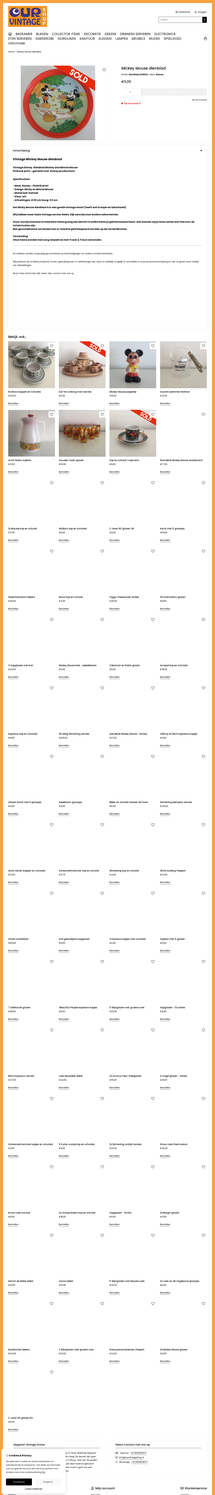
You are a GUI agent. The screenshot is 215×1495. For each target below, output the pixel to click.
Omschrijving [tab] (107, 150)
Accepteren (19, 1481)
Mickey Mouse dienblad (29, 51)
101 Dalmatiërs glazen (172, 424)
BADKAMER (24, 34)
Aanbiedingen (15, 1332)
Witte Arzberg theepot (173, 698)
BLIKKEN (42, 34)
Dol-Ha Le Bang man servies (75, 219)
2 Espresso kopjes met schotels (127, 766)
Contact (185, 1322)
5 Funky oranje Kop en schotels (77, 971)
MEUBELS (138, 38)
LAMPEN (121, 38)
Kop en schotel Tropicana (124, 287)
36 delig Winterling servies (74, 561)
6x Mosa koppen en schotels (24, 219)
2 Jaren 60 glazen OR (121, 356)
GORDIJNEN (67, 38)
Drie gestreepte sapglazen (74, 766)
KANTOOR (87, 38)
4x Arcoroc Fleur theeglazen (125, 903)
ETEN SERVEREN (20, 38)
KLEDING (105, 38)
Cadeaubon (14, 1327)
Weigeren (48, 1481)
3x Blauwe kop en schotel (22, 356)
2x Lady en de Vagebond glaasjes (179, 1108)
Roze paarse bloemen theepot (126, 1177)
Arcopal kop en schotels (174, 492)
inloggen (201, 11)
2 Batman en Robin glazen (124, 492)
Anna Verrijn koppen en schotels (26, 698)
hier (44, 1472)
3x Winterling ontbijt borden (125, 971)
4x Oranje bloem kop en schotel (77, 1040)
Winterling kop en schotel (124, 698)
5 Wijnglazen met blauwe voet (127, 1108)
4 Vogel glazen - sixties (173, 903)
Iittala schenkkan (18, 766)
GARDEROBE (44, 38)
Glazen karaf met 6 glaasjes (25, 629)
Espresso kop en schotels (22, 561)
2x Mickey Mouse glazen (174, 1177)
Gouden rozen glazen (71, 287)
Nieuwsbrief (97, 1337)
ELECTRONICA (165, 34)
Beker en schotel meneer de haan (128, 629)
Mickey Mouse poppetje (122, 219)
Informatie (16, 43)
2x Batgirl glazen (169, 1040)
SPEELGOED (172, 38)
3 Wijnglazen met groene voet (76, 1177)
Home (11, 51)
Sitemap (185, 1332)
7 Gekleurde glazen (19, 834)
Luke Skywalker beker (71, 903)
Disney (159, 74)
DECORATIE (92, 34)
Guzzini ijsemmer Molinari (175, 219)
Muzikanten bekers (19, 1177)
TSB (205, 1361)
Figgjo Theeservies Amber (124, 424)
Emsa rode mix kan (19, 1040)
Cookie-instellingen (34, 1488)
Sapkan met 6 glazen (172, 766)
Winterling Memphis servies (176, 629)
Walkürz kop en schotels (73, 356)
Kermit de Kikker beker (20, 1108)
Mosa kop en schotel (71, 424)
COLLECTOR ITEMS (66, 34)
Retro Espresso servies (21, 903)
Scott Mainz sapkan (19, 287)
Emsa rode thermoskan (174, 971)
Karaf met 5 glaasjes (172, 356)
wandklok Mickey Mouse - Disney (128, 561)
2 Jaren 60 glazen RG (20, 1245)
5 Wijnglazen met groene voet (126, 834)
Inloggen (95, 1322)
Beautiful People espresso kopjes (78, 834)
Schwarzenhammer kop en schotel (79, 698)
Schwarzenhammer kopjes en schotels (30, 971)
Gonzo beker (66, 1108)
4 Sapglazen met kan (20, 492)
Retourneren (187, 1327)
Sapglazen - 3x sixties (172, 834)
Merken (12, 1322)
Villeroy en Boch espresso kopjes (178, 561)
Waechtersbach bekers (21, 424)
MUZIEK (154, 38)
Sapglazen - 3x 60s (120, 1040)
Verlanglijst (96, 1332)
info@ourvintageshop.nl (131, 1284)
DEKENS (110, 34)
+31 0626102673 (138, 1280)
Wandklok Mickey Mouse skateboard (181, 287)
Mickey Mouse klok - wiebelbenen (78, 492)
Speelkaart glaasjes (70, 629)
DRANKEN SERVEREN (135, 34)
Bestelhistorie (98, 1327)
